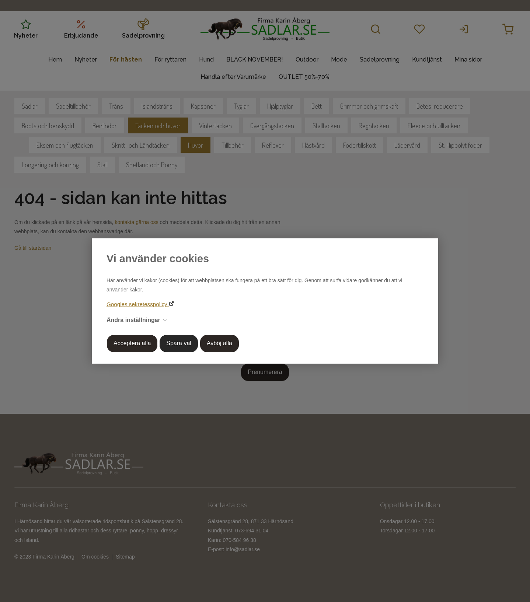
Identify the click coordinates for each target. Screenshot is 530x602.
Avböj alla (219, 343)
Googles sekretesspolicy (138, 304)
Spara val (178, 343)
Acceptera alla (132, 343)
